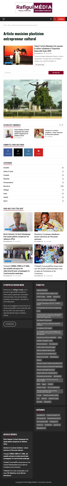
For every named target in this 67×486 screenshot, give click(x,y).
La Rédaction (39, 53)
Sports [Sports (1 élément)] (57, 425)
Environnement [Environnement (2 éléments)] (42, 344)
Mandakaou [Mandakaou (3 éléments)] (54, 357)
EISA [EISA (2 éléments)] (59, 337)
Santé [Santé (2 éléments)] (40, 425)
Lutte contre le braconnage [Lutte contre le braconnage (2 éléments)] (46, 347)
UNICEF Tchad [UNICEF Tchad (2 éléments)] (53, 399)
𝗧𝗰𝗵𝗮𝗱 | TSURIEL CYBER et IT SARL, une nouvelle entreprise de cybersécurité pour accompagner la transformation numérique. (16, 270)
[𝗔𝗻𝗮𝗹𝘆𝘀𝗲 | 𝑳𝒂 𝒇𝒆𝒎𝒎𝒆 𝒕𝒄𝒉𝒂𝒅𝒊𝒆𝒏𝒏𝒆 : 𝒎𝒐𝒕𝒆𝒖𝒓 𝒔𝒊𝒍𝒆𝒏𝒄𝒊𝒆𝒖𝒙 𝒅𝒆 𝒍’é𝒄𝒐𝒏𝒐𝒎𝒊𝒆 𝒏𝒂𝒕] (49, 221)
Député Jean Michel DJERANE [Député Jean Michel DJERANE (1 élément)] (46, 337)
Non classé (8, 62)
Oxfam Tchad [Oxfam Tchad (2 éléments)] (41, 387)
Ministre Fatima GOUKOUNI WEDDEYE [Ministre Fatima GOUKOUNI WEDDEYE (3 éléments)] (49, 367)
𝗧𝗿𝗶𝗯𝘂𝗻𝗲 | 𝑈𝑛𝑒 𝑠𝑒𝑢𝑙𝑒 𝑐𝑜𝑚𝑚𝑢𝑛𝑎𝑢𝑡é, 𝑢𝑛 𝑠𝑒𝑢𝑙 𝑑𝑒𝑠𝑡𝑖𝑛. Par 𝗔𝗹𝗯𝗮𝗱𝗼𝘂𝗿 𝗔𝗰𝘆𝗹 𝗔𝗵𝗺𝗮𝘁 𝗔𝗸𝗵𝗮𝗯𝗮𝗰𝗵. (15, 473)
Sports (5, 201)
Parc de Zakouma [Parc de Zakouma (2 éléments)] (53, 387)
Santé (5, 193)
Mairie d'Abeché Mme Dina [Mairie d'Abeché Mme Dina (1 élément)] (46, 350)
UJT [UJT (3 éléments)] (38, 399)
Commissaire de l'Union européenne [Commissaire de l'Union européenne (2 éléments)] (49, 308)
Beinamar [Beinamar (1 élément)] (56, 297)
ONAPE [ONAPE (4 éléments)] (50, 384)
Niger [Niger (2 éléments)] (44, 384)
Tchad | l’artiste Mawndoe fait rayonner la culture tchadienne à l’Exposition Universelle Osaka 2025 (18, 55)
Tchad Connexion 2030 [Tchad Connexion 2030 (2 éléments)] (50, 395)
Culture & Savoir (8, 171)
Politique (6, 190)
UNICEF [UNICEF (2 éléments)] (44, 399)
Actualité (6, 168)
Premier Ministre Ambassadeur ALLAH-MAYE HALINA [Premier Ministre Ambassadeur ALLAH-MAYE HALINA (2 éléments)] (47, 391)
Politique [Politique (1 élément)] (54, 422)
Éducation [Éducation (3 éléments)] (47, 402)
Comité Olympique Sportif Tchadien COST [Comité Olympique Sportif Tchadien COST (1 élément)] (48, 304)
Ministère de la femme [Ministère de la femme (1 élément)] (44, 376)
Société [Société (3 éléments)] (48, 425)
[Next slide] (62, 125)
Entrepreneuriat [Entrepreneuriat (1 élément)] (54, 418)
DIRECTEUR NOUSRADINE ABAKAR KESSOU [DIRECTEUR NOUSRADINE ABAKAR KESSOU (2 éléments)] (48, 324)
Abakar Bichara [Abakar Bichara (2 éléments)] (42, 290)
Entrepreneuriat (8, 182)
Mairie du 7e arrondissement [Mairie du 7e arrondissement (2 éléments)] (46, 354)
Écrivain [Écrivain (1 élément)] (39, 402)
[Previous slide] (60, 125)
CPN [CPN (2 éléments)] (38, 311)
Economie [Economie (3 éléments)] (41, 418)
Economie (6, 175)
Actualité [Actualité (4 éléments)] (41, 415)
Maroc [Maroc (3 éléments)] (39, 360)
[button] (3, 19)
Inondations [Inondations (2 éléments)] (53, 344)
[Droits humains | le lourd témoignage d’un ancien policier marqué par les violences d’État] (18, 221)
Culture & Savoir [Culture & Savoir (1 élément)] (53, 415)
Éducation (6, 179)
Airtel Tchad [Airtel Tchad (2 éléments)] (41, 297)
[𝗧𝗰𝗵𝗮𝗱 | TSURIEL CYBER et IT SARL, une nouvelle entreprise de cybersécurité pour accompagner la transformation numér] (18, 253)
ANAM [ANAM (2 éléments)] (49, 297)
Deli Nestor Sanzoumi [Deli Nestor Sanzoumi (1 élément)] (44, 320)
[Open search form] (51, 19)
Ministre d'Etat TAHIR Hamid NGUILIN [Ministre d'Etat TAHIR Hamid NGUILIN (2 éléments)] (49, 363)
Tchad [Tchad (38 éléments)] (39, 395)
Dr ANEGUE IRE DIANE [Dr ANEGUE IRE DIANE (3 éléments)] (44, 328)
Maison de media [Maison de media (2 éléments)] (42, 357)
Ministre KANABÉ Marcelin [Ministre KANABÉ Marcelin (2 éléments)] (45, 370)
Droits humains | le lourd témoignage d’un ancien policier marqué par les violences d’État (8, 133)
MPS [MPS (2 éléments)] (38, 384)
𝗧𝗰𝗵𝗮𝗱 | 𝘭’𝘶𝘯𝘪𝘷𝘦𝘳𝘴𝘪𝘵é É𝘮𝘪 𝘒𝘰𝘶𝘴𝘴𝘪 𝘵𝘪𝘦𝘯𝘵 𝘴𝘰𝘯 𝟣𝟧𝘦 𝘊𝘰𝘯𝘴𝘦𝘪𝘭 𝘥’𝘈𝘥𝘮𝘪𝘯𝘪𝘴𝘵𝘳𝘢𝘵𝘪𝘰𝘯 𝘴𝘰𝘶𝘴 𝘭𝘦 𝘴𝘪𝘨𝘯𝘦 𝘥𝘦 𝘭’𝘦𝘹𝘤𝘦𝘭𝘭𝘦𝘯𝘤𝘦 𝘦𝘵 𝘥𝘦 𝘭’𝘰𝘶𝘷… (48, 270)
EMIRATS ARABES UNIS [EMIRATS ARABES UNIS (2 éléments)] (44, 341)
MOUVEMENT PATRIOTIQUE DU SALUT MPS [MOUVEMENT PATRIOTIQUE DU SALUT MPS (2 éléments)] (47, 380)
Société (5, 197)
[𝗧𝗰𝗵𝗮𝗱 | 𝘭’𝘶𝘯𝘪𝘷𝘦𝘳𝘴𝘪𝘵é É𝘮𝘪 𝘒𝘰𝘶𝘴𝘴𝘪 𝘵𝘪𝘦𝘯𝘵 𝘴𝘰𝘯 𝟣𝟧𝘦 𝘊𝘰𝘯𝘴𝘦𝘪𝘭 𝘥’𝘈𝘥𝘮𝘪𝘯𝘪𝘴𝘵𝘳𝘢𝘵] (49, 253)
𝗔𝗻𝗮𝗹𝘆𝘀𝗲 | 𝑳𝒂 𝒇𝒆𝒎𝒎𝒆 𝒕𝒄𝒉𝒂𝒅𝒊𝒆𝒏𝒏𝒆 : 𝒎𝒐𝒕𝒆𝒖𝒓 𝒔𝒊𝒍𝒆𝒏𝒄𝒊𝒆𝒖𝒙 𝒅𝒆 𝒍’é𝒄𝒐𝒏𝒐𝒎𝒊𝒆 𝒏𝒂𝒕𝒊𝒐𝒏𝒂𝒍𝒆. (39, 133)
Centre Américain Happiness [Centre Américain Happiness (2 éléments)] (46, 300)
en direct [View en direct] (58, 19)
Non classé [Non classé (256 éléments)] (42, 422)
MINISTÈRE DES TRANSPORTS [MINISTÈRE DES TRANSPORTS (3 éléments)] (47, 373)
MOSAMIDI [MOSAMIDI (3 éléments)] (57, 376)
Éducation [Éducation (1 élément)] (41, 428)
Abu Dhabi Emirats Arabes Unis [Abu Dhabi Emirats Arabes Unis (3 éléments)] (47, 293)
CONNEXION (9, 324)
